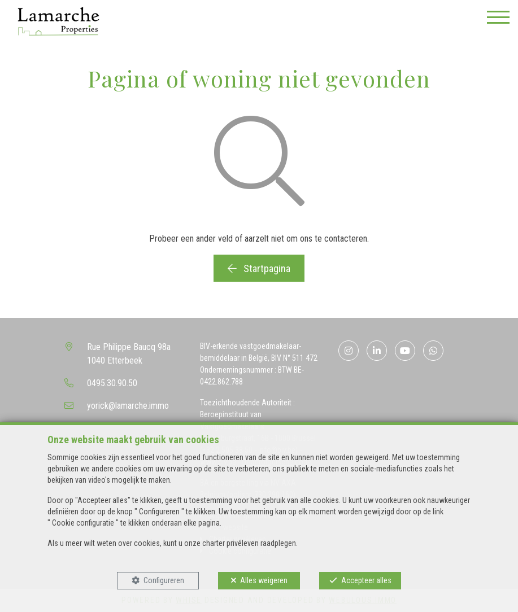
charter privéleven (230, 543)
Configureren (163, 580)
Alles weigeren (264, 580)
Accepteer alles (366, 580)
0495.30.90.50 (112, 383)
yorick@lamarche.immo (128, 405)
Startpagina (259, 268)
